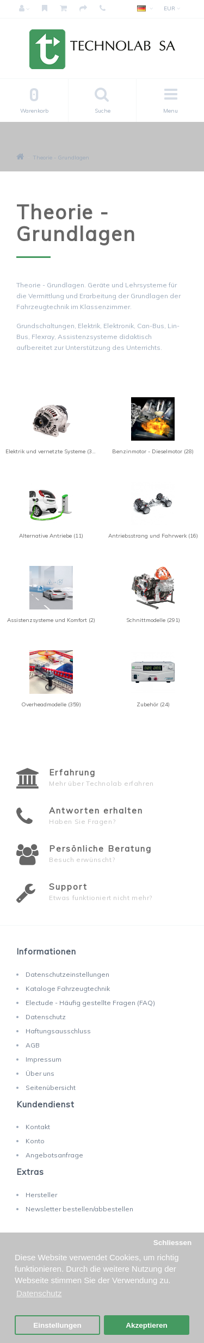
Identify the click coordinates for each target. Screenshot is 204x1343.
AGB (33, 1045)
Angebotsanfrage (54, 1155)
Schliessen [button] (172, 1243)
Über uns (40, 1073)
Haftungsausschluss (58, 1031)
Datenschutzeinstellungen (67, 974)
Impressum (43, 1059)
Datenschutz (46, 1017)
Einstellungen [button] (57, 1325)
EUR (172, 8)
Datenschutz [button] (38, 1293)
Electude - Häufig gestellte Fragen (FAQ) (90, 1003)
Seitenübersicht (51, 1087)
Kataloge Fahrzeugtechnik (68, 988)
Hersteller (41, 1195)
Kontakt (38, 1127)
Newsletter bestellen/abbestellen (79, 1209)
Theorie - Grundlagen (61, 157)
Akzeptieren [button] (147, 1325)
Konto (35, 1141)
